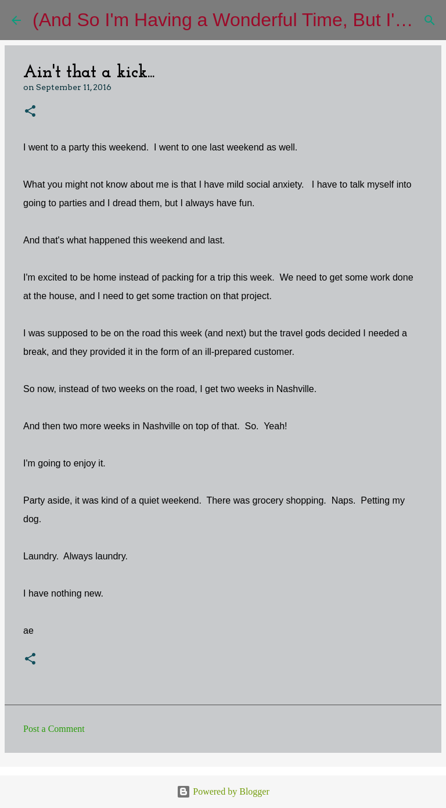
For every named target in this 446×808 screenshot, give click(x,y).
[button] (30, 112)
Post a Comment (54, 729)
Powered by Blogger (223, 791)
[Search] (430, 20)
